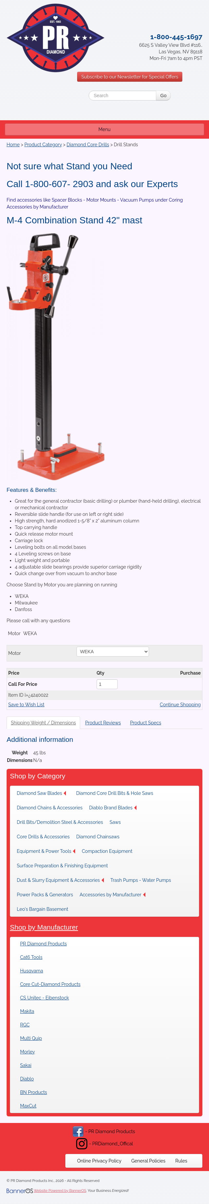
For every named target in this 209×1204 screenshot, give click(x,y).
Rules (181, 1160)
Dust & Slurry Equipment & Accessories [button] (60, 880)
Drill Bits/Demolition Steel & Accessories (60, 822)
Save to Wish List (26, 704)
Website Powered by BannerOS (60, 1191)
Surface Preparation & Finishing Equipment (62, 865)
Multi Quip (31, 1038)
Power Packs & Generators (45, 894)
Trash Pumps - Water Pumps (140, 880)
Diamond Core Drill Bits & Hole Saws (114, 793)
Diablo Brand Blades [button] (112, 807)
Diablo (27, 1078)
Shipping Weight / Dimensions (43, 722)
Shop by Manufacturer (44, 927)
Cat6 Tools (31, 957)
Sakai (25, 1065)
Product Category (43, 144)
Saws (115, 822)
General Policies (148, 1160)
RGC (25, 1024)
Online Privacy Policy (99, 1160)
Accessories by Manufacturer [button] (112, 894)
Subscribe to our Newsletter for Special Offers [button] (129, 76)
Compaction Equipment (107, 851)
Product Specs (145, 722)
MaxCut (28, 1105)
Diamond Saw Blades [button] (41, 793)
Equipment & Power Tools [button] (46, 851)
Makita (27, 1011)
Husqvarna (31, 970)
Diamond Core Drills (88, 144)
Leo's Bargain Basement (42, 909)
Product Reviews (103, 722)
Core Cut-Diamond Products (50, 984)
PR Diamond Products (43, 943)
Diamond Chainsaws (97, 836)
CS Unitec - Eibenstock (44, 997)
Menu (105, 129)
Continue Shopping (180, 704)
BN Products (33, 1092)
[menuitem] (43, 793)
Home (13, 144)
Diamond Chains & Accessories (49, 807)
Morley (27, 1051)
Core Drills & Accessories (43, 836)
